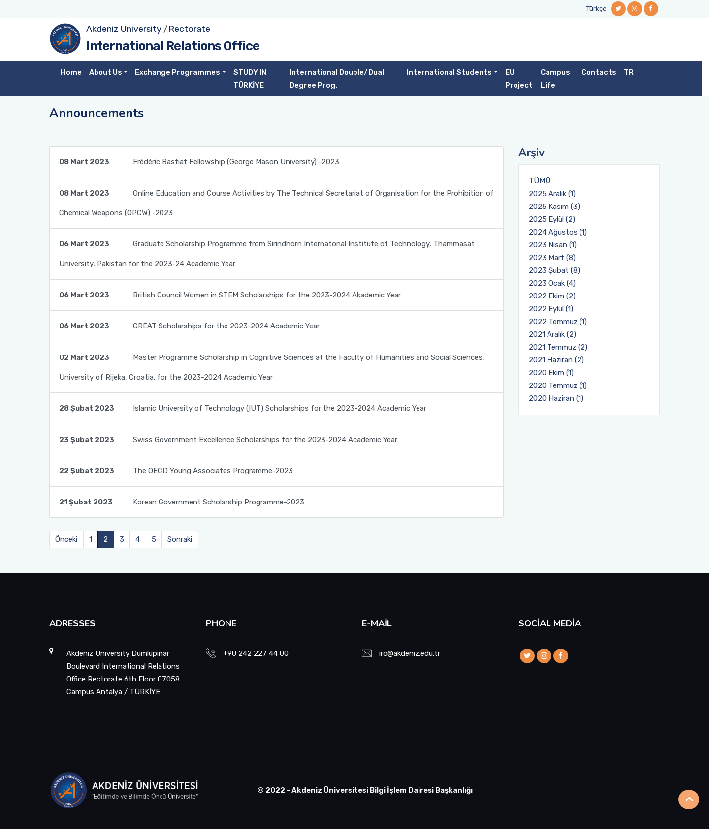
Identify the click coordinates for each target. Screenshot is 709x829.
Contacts (598, 72)
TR (629, 72)
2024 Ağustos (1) (558, 232)
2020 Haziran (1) (556, 398)
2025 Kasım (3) (554, 206)
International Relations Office (172, 46)
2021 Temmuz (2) (558, 347)
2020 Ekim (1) (551, 372)
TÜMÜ (539, 181)
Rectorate (189, 29)
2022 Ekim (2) (552, 296)
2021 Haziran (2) (556, 359)
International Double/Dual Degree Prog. (337, 78)
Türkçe (596, 8)
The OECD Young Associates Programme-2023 (176, 470)
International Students (449, 72)
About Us (105, 72)
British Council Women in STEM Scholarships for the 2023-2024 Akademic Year (230, 295)
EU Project (519, 78)
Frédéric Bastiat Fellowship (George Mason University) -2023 (199, 162)
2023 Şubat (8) (554, 270)
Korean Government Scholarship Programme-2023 (181, 502)
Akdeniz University (123, 29)
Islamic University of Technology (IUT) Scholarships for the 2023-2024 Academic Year (242, 408)
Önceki (66, 539)
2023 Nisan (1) (553, 244)
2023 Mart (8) (552, 257)
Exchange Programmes (177, 72)
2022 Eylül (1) (551, 308)
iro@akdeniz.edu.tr (409, 653)
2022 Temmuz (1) (558, 321)
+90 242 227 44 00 (256, 653)
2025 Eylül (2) (552, 219)
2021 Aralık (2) (552, 334)
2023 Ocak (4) (552, 283)
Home (71, 72)
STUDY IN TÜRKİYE (249, 78)
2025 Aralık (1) (552, 193)
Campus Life (555, 78)
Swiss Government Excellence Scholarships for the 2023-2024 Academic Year (228, 439)
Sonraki (179, 539)
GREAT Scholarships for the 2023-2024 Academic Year (189, 326)
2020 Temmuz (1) (558, 385)
